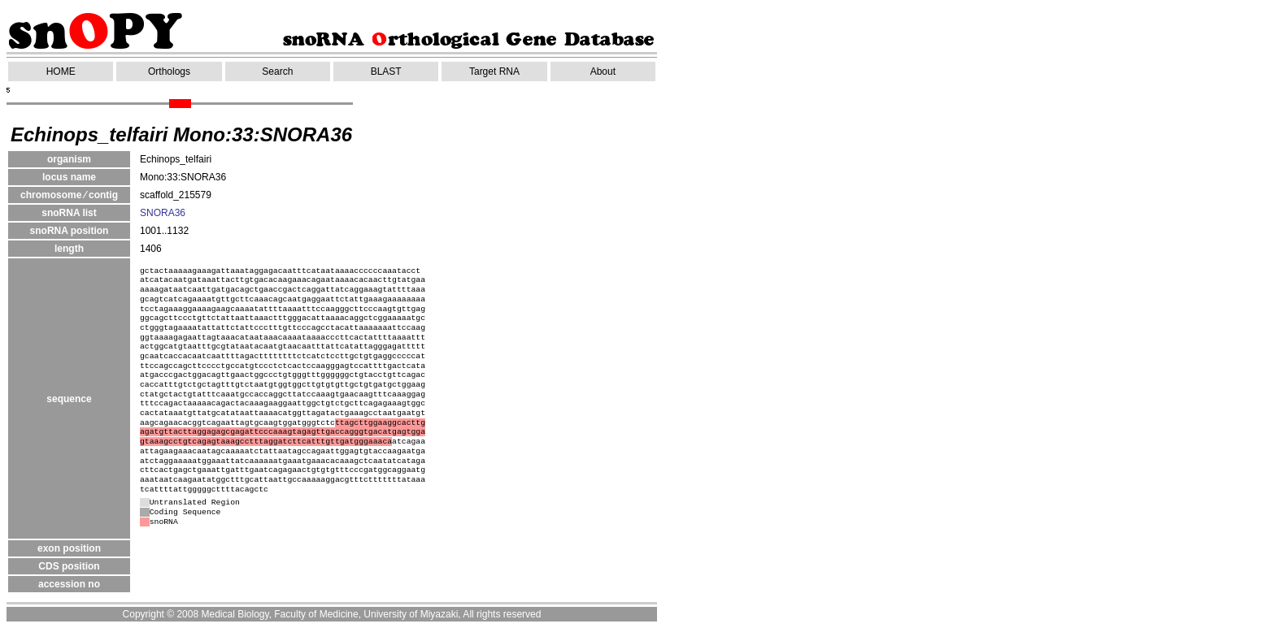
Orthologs (169, 71)
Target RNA (494, 71)
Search (277, 71)
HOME (61, 71)
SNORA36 (162, 213)
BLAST (386, 71)
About (603, 71)
